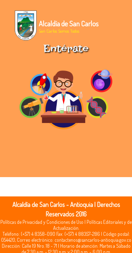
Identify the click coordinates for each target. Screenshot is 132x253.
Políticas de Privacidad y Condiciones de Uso (41, 222)
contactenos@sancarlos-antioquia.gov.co (93, 240)
